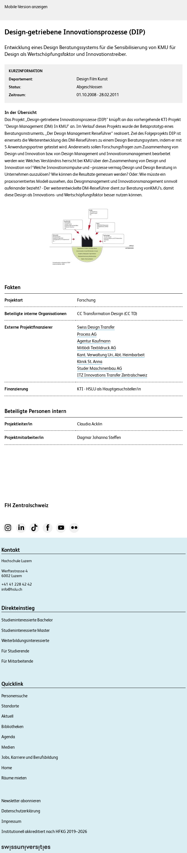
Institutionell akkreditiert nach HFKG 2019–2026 (44, 831)
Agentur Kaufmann (93, 341)
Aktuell (7, 716)
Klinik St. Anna (89, 361)
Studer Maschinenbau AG (99, 368)
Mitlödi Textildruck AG (96, 348)
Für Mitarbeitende (17, 661)
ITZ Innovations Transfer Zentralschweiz (112, 375)
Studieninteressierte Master (25, 630)
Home (6, 767)
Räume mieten (14, 777)
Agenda (8, 736)
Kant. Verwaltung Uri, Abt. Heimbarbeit (111, 355)
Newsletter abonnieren (21, 800)
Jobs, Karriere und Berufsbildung (29, 757)
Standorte (10, 705)
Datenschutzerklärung (20, 810)
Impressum (11, 821)
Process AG (87, 334)
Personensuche (14, 695)
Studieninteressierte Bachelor (27, 619)
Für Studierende (15, 650)
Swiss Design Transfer (96, 327)
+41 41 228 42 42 (16, 584)
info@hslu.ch (11, 589)
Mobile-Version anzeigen (26, 6)
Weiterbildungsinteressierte (25, 640)
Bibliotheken (12, 726)
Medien (8, 747)
